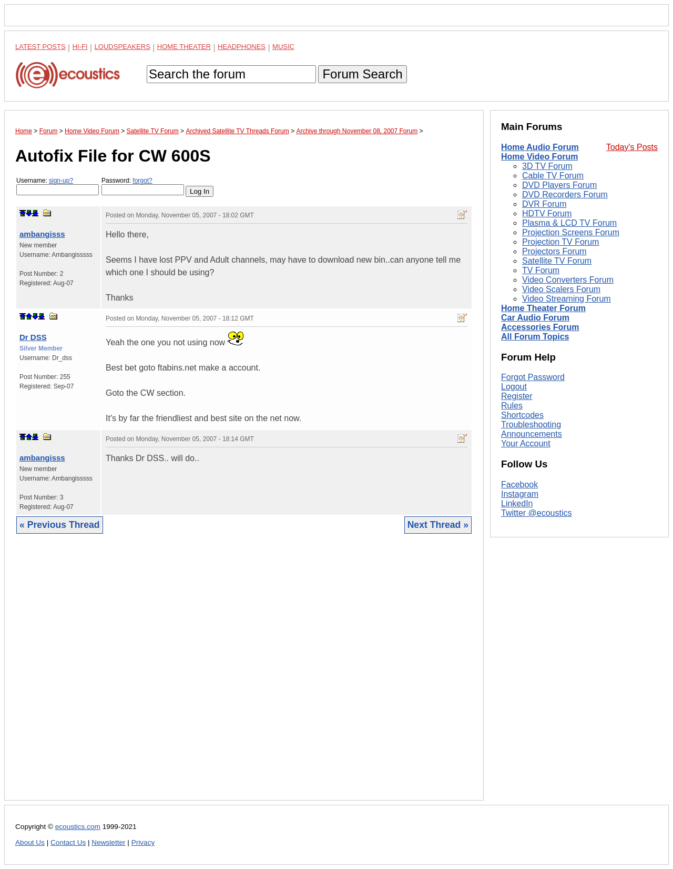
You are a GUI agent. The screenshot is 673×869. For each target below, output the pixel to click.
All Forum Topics (535, 336)
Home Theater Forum (543, 308)
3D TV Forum (547, 166)
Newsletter (108, 842)
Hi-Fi (80, 47)
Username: (57, 186)
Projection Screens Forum (570, 232)
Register (517, 396)
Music (283, 47)
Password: (142, 186)
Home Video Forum (539, 156)
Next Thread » (437, 525)
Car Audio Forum (535, 317)
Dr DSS (33, 337)
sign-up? (61, 180)
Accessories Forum (540, 327)
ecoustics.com (77, 827)
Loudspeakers (122, 47)
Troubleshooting (531, 424)
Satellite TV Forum (557, 260)
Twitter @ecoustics (536, 512)
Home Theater (184, 47)
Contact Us (68, 842)
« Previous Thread (59, 525)
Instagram (519, 494)
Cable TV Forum (553, 175)
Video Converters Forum (568, 279)
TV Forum (540, 270)
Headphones (242, 47)
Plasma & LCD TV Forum (569, 222)
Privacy (143, 842)
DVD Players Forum (559, 185)
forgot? (142, 180)
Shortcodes (522, 415)
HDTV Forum (547, 213)
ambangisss (42, 233)
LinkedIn (517, 503)
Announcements (531, 433)
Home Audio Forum (540, 147)
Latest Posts (40, 47)
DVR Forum (544, 203)
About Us (30, 842)
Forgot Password (533, 377)
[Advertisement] (244, 675)
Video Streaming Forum (566, 298)
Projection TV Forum (560, 241)
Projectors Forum (554, 251)
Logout (514, 386)
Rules (512, 405)
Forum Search (362, 74)
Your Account (525, 443)
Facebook (519, 484)
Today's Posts (632, 147)
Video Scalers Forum (561, 289)
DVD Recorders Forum (565, 194)
